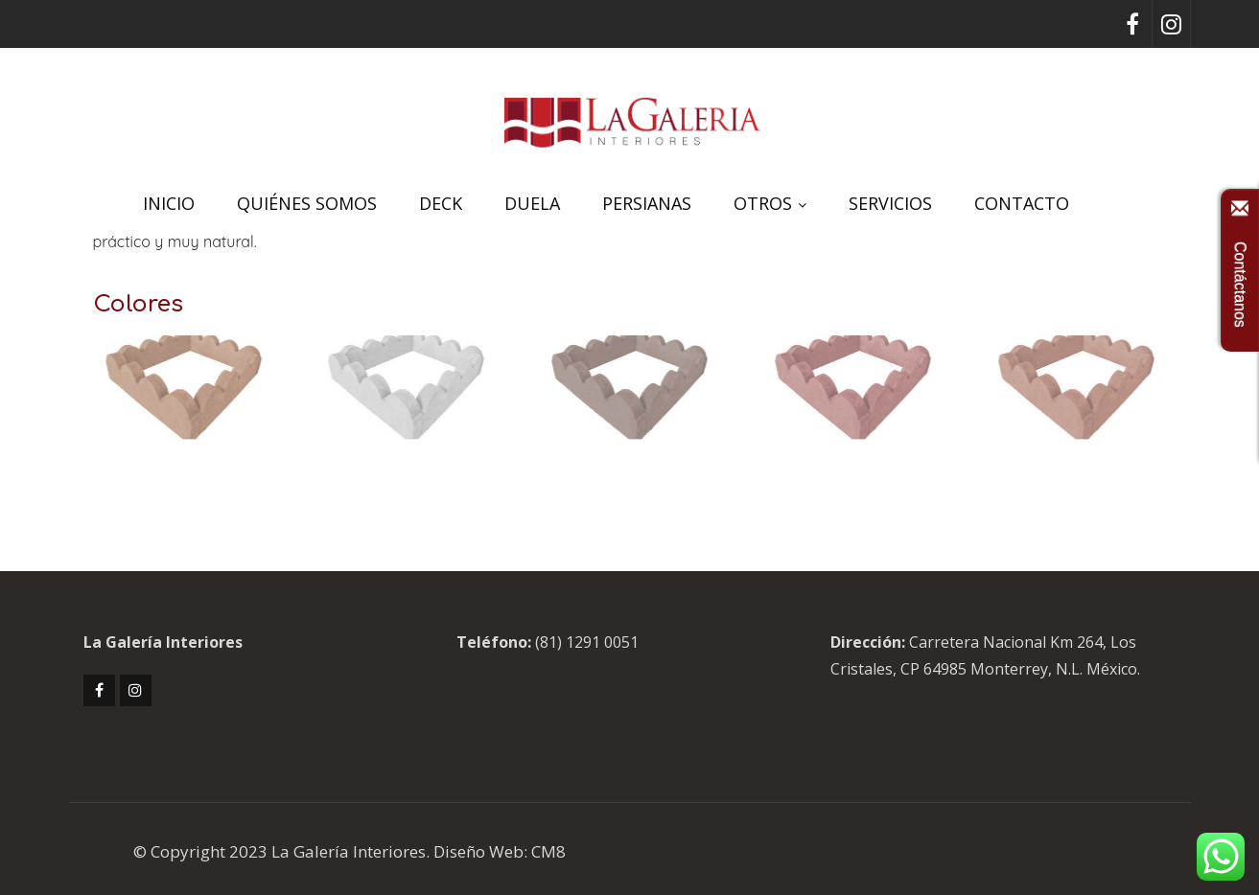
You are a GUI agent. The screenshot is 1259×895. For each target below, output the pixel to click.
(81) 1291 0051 (587, 642)
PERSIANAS (646, 203)
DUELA (532, 203)
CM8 (548, 851)
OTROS (770, 203)
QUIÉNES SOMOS (307, 203)
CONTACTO (1021, 203)
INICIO (169, 203)
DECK (440, 203)
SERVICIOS (890, 203)
